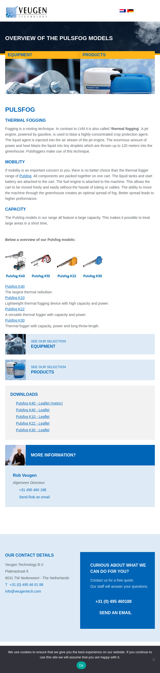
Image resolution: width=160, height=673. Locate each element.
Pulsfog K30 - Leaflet (32, 430)
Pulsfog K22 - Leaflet (32, 423)
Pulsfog (25, 176)
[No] (153, 659)
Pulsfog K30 (15, 320)
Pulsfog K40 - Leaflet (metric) (39, 403)
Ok (81, 665)
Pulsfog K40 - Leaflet (32, 410)
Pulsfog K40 (15, 286)
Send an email (115, 613)
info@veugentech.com (23, 591)
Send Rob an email (34, 497)
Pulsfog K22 (15, 309)
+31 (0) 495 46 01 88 (26, 585)
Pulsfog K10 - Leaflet (32, 417)
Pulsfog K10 (15, 298)
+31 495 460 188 (32, 490)
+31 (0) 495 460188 (114, 601)
